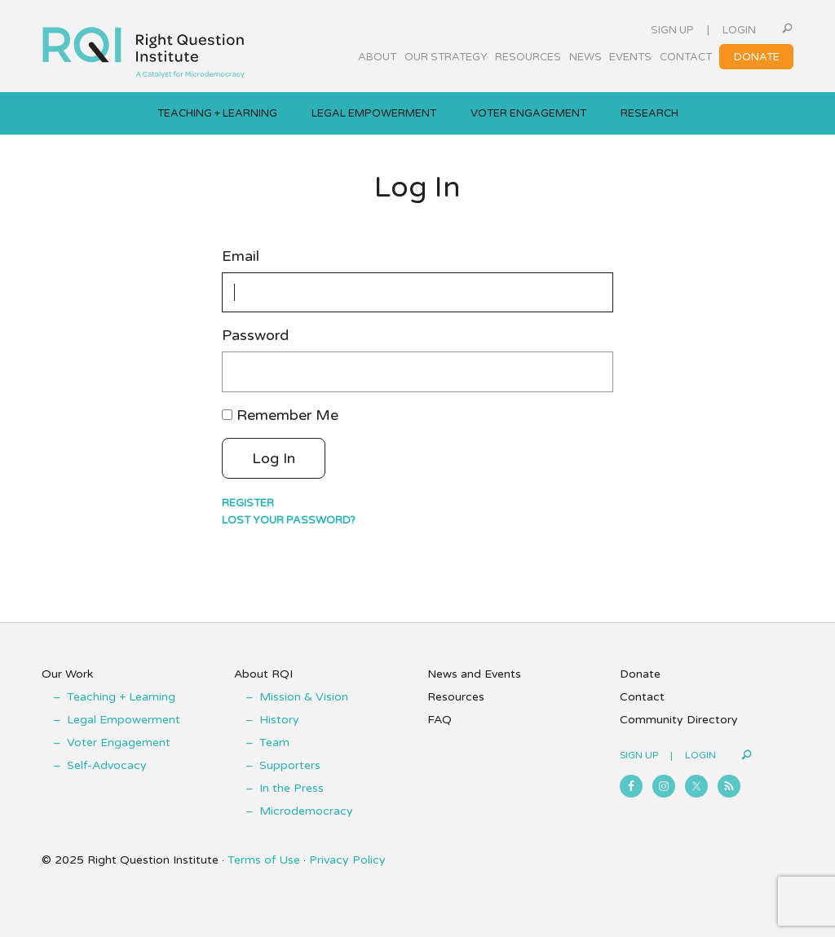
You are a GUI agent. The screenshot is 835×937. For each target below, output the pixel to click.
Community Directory (679, 720)
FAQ (439, 720)
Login (739, 30)
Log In (273, 458)
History (279, 720)
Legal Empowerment (123, 720)
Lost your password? (289, 520)
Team (274, 742)
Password (255, 335)
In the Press (291, 788)
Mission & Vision (303, 697)
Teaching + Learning (121, 697)
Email (240, 256)
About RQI (263, 674)
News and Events (474, 674)
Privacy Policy (347, 860)
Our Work (67, 674)
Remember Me (287, 415)
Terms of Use (264, 860)
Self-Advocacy (107, 765)
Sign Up (672, 30)
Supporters (289, 765)
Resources (455, 697)
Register (248, 503)
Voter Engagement (118, 742)
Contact (642, 697)
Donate (640, 674)
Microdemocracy (306, 811)
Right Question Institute (143, 46)
